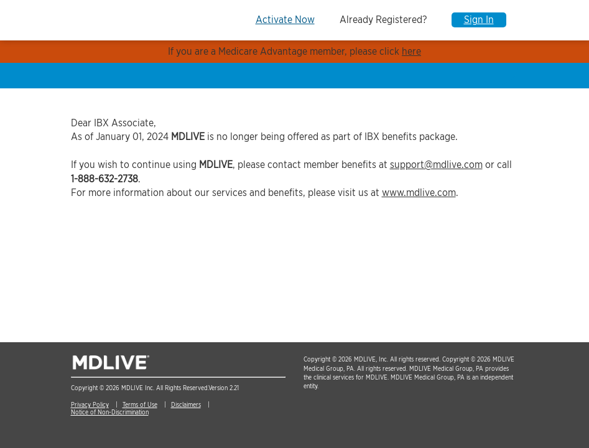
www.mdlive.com (419, 192)
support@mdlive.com (436, 164)
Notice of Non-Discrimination (110, 412)
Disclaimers (186, 404)
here (411, 52)
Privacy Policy (90, 404)
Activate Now (285, 20)
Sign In (479, 20)
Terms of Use (140, 404)
